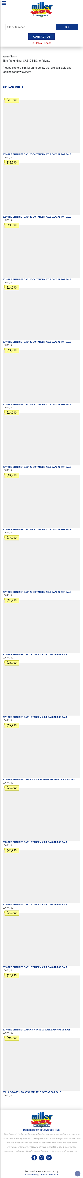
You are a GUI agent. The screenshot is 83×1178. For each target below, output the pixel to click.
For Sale (37, 154)
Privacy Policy (31, 1174)
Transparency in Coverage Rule (41, 1129)
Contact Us (41, 36)
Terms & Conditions (48, 1174)
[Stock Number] (30, 27)
